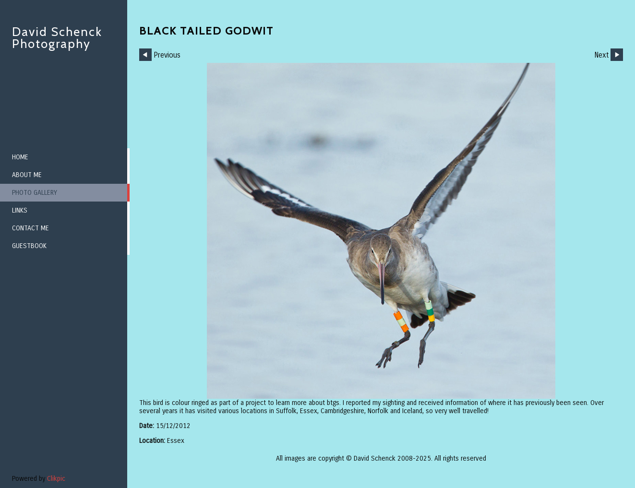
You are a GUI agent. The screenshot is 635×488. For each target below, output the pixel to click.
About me (27, 175)
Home (20, 157)
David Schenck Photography (57, 37)
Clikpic (56, 479)
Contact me (30, 228)
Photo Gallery (34, 193)
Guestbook (29, 246)
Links (19, 210)
